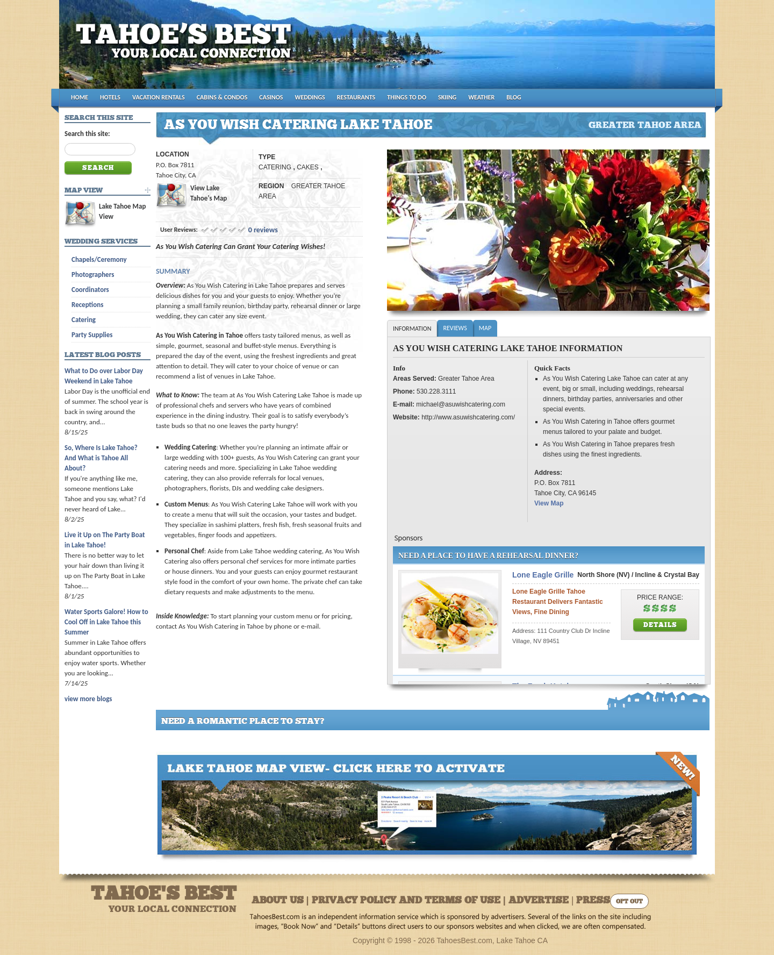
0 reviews (263, 229)
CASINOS (271, 97)
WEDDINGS (310, 97)
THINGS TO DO (406, 97)
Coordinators (90, 290)
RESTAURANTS (356, 97)
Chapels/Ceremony (99, 259)
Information (412, 328)
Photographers (92, 274)
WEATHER (481, 97)
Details (660, 625)
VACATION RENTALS (158, 97)
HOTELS (110, 97)
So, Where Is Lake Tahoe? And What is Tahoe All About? (101, 458)
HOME (79, 97)
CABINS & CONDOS (222, 97)
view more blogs (88, 699)
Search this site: (87, 134)
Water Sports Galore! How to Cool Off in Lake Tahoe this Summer (106, 622)
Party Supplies (92, 335)
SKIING (447, 97)
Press (593, 901)
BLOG (513, 97)
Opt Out (629, 902)
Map (485, 328)
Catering (83, 320)
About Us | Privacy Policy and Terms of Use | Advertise (410, 901)
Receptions (87, 305)
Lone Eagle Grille (543, 575)
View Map (548, 503)
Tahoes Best (186, 48)
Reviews (455, 328)
